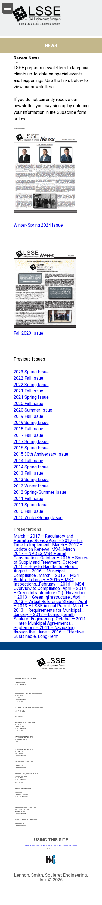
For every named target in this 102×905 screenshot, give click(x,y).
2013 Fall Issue (28, 473)
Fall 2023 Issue (28, 333)
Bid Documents (73, 845)
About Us (32, 845)
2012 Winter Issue (31, 486)
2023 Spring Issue (31, 371)
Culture (37, 845)
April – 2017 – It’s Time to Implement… (48, 542)
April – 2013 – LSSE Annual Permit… (50, 603)
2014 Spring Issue (31, 467)
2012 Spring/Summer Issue (40, 492)
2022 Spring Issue (31, 384)
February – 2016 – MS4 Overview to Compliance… (49, 586)
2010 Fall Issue (28, 511)
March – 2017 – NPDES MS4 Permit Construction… (46, 553)
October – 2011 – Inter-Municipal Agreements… (50, 621)
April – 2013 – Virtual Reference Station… (49, 599)
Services (48, 845)
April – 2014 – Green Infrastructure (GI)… (50, 590)
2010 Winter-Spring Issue (38, 517)
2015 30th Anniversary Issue (41, 454)
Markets (43, 845)
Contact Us (65, 845)
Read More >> (18, 802)
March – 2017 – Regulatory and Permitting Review (43, 538)
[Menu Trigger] (7, 8)
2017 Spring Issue (31, 441)
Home (27, 845)
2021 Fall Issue (28, 391)
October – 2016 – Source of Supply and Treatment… (51, 560)
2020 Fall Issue (28, 403)
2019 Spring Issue (31, 422)
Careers (59, 845)
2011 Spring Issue (31, 504)
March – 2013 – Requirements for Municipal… (51, 608)
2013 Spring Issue (31, 479)
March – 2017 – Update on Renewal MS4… (48, 547)
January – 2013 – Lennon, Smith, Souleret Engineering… (44, 616)
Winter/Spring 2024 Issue (38, 225)
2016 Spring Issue (31, 447)
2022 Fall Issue (28, 378)
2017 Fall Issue (28, 435)
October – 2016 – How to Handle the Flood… (48, 564)
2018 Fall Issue (28, 428)
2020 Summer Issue (33, 410)
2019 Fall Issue (28, 416)
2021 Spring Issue (31, 397)
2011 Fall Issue (28, 498)
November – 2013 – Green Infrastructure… (50, 595)
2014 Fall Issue (28, 460)
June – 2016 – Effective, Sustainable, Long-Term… (49, 634)
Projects (53, 845)
